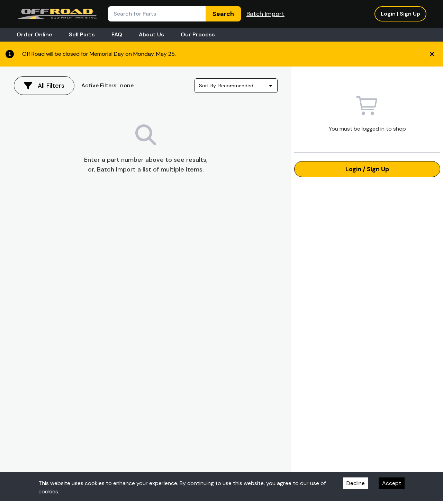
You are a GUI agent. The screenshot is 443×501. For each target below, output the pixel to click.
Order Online (34, 34)
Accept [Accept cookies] (391, 483)
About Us (151, 34)
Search (223, 14)
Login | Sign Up (400, 13)
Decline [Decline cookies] (355, 483)
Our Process (198, 34)
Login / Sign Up (367, 169)
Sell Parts (82, 34)
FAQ (116, 34)
